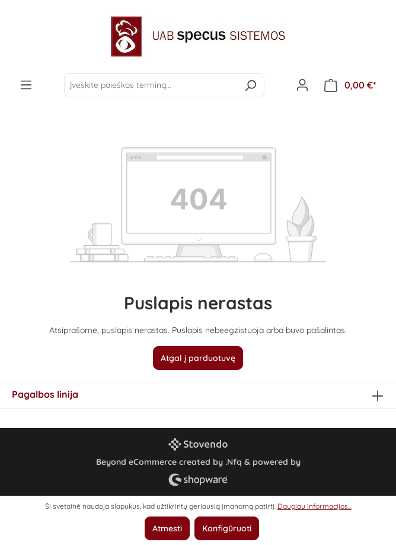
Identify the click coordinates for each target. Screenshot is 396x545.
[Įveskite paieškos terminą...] (150, 85)
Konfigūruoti (226, 528)
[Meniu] (26, 85)
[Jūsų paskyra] (302, 85)
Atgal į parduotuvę (198, 358)
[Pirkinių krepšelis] (350, 85)
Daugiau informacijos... (314, 506)
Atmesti (167, 528)
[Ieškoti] (250, 85)
